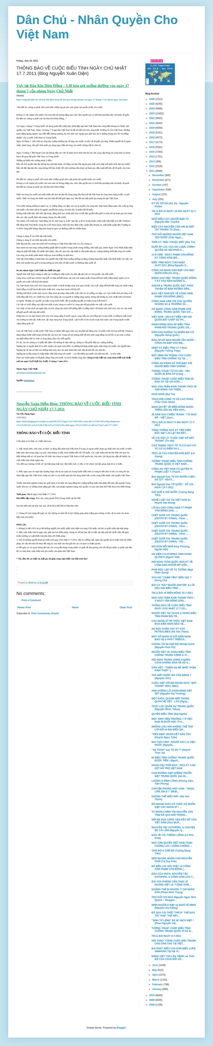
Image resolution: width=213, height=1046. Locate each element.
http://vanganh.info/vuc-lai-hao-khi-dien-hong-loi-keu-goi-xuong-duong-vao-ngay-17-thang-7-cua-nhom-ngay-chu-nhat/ (72, 100)
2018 (152, 137)
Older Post (126, 607)
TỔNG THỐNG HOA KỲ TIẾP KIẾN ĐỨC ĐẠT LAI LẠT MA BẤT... (171, 431)
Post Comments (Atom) (45, 613)
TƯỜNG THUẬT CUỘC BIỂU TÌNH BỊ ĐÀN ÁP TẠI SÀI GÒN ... (173, 380)
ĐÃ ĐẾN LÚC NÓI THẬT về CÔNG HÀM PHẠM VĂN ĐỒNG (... (171, 868)
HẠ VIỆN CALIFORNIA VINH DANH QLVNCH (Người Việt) (171, 555)
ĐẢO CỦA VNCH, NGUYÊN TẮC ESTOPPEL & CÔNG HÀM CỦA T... (173, 875)
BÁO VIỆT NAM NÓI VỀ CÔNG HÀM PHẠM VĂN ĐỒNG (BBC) (172, 295)
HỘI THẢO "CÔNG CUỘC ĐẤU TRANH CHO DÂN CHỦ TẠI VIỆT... (174, 942)
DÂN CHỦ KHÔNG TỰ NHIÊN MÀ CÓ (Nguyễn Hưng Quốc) (173, 334)
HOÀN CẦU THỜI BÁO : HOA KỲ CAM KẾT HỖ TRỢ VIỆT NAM (173, 767)
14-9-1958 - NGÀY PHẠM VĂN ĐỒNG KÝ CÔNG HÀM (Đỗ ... (173, 256)
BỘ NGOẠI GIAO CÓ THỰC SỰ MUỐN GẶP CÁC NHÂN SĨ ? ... (173, 805)
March (156, 979)
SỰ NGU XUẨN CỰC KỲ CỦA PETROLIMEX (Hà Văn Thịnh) (170, 630)
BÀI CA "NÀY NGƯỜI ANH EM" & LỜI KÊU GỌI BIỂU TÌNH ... (173, 586)
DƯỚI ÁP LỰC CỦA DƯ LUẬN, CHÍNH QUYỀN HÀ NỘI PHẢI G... (173, 248)
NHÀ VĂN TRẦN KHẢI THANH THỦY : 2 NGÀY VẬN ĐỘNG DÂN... (173, 599)
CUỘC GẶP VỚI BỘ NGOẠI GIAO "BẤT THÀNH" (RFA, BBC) (174, 684)
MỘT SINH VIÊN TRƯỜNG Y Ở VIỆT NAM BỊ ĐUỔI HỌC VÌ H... (172, 720)
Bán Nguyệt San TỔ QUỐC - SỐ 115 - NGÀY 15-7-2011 (173, 486)
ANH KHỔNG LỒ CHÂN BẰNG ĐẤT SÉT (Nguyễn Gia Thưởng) (172, 692)
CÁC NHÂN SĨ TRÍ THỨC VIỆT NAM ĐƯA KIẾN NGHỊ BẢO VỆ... (172, 622)
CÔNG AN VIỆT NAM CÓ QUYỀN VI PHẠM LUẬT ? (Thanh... (172, 470)
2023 (152, 113)
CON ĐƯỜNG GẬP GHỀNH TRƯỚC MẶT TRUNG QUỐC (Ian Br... (172, 774)
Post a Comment (31, 600)
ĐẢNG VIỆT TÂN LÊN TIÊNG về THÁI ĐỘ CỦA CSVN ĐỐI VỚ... (173, 958)
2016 (152, 147)
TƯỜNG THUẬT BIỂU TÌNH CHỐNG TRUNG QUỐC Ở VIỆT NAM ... (172, 462)
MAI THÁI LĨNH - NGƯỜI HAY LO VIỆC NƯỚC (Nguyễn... (173, 743)
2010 (152, 995)
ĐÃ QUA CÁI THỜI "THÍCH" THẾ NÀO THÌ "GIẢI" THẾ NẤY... (173, 914)
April (155, 974)
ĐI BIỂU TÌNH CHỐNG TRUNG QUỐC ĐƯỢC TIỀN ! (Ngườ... (173, 759)
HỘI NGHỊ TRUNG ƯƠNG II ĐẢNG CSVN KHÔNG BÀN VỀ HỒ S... (171, 661)
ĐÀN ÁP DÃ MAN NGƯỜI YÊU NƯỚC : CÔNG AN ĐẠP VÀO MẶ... (174, 341)
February (157, 984)
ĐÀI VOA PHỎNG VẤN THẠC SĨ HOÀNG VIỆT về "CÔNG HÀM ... (172, 883)
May (155, 970)
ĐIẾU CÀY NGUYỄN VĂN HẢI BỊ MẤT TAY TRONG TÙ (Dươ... (173, 228)
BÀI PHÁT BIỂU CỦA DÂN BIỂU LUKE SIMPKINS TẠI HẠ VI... (174, 950)
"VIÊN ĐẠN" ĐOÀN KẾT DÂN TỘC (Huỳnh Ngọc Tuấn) (171, 736)
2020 (152, 127)
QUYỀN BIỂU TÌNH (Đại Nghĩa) (169, 714)
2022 (152, 118)
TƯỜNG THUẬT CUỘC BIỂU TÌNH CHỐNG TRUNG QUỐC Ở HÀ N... (172, 930)
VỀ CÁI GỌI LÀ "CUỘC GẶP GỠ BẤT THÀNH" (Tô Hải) (173, 439)
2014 (152, 156)
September (158, 189)
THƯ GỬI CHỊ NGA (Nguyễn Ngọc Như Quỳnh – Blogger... (174, 899)
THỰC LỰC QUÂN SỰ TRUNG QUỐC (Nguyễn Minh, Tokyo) (173, 708)
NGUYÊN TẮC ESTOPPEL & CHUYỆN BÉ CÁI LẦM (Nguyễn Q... (173, 829)
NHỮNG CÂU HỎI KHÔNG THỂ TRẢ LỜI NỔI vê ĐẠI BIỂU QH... (172, 728)
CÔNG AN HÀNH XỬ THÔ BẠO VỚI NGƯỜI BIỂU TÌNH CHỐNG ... (172, 365)
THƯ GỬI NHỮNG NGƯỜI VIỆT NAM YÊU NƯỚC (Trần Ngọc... (172, 236)
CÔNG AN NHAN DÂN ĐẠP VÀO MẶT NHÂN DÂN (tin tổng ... (173, 272)
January (157, 989)
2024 (152, 108)
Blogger (121, 1027)
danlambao (29, 380)
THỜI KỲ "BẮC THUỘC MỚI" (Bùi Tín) (173, 242)
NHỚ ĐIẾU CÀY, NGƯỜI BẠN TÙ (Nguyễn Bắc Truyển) (170, 220)
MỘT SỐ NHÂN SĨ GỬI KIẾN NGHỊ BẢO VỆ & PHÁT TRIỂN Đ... (171, 638)
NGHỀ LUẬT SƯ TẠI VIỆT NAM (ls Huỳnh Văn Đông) (171, 501)
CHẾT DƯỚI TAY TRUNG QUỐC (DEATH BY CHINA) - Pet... (170, 540)
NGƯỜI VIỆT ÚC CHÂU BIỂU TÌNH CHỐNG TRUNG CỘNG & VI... (171, 653)
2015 (152, 151)
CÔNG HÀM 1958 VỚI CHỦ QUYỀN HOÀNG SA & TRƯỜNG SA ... (172, 303)
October (157, 184)
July (155, 199)
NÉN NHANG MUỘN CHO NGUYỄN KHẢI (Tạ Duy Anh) (172, 860)
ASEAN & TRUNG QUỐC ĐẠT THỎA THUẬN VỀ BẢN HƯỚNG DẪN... (172, 287)
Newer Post (24, 607)
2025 (152, 103)
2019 (152, 132)
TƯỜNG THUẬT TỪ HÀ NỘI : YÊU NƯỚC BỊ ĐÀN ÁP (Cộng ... (171, 372)
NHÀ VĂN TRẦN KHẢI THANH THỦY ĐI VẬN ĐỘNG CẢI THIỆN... (174, 388)
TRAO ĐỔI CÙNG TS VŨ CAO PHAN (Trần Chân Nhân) (172, 400)
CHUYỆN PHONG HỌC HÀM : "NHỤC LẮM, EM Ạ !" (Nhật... (173, 790)
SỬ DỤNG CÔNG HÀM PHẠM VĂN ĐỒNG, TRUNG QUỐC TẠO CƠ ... (172, 310)
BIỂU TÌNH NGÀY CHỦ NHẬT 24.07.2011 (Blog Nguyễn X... (170, 264)
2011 (152, 171)
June (155, 965)
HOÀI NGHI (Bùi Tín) (163, 394)
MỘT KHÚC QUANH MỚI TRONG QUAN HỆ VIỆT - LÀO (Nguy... (170, 700)
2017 (152, 142)
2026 (152, 99)
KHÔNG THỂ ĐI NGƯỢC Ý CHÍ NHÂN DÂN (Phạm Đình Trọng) (173, 891)
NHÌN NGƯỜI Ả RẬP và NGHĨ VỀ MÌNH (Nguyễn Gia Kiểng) (174, 906)
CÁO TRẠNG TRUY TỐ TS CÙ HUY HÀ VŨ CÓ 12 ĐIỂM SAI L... (174, 447)
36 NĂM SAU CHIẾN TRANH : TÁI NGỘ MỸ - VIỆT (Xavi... (174, 416)
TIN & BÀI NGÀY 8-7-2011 (166, 936)
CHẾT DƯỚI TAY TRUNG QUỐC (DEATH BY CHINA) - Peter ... (170, 517)
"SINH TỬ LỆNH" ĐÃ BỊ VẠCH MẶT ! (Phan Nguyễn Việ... (173, 922)
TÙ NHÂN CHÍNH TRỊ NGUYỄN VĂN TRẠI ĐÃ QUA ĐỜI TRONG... (172, 813)
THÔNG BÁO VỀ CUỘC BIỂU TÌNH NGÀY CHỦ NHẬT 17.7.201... (171, 607)
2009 (152, 1000)
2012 (152, 166)
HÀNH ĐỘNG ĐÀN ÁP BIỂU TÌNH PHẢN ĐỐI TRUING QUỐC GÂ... (171, 326)
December (158, 175)
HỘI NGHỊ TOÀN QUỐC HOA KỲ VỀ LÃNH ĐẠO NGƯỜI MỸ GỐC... (172, 563)
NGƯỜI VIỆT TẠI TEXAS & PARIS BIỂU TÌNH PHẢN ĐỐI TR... (174, 615)
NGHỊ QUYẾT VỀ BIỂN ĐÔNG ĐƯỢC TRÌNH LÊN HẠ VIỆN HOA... (173, 408)
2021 (152, 123)
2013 (152, 161)
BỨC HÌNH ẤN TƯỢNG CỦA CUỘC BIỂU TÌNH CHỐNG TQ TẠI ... (171, 357)
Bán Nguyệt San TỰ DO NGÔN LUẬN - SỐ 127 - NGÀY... (174, 478)
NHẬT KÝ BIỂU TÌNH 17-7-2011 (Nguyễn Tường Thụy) (169, 349)
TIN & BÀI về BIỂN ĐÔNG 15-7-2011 (172, 592)
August (156, 194)
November (158, 180)
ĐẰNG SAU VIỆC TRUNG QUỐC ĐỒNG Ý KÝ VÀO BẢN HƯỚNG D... (174, 279)
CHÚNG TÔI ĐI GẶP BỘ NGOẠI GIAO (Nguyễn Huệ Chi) (173, 645)
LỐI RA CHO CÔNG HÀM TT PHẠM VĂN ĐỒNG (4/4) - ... (172, 509)
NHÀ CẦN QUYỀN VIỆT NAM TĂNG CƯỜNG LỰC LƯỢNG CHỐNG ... (172, 844)
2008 (152, 1004)
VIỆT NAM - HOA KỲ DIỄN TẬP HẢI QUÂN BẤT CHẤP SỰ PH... (172, 318)
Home (75, 607)
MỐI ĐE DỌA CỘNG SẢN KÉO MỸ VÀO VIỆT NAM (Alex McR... (174, 821)
